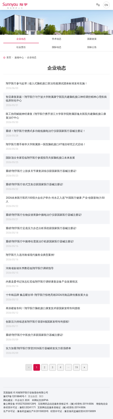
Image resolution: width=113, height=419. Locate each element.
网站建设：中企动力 (13, 400)
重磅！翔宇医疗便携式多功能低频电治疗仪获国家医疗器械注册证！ (45, 130)
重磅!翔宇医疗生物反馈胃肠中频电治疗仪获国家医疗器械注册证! (43, 214)
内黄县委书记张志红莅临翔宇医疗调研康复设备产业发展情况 (41, 281)
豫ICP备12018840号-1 (14, 396)
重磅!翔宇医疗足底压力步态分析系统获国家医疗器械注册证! (41, 228)
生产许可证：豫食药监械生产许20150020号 (26, 411)
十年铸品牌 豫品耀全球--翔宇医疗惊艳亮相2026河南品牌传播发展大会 (47, 294)
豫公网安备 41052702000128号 (19, 403)
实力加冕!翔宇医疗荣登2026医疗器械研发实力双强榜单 (38, 348)
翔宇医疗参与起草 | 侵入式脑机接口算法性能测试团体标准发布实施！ (46, 83)
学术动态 (56, 39)
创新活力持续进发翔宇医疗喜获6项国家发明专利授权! (37, 321)
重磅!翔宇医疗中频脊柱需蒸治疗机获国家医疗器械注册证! (40, 241)
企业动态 (21, 39)
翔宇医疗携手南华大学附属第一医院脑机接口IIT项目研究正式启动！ (46, 144)
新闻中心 (19, 57)
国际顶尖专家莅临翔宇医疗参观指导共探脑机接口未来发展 (40, 157)
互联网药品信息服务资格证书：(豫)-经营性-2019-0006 (66, 403)
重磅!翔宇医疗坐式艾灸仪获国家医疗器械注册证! (34, 184)
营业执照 (32, 396)
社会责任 (21, 47)
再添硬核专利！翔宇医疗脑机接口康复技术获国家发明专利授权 (43, 308)
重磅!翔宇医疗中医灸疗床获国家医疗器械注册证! (34, 334)
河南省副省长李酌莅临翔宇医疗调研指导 (30, 268)
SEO (41, 396)
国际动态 (56, 47)
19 (76, 367)
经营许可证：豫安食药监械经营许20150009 (73, 411)
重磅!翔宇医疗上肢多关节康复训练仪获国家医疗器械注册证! (41, 171)
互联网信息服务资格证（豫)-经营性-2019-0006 (61, 407)
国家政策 (92, 39)
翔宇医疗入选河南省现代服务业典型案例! (30, 254)
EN (106, 5)
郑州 (27, 400)
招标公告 (92, 47)
